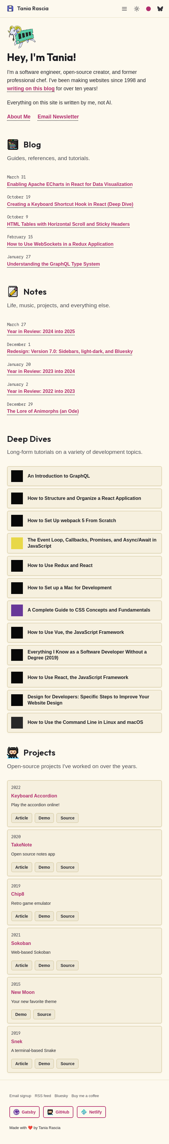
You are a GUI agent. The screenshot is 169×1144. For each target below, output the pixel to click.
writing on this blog (31, 88)
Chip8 (17, 894)
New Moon (23, 992)
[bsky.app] (160, 8)
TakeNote (21, 844)
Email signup (20, 1096)
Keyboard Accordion (34, 795)
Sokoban (21, 943)
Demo (44, 818)
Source (67, 818)
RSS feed (43, 1096)
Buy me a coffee (85, 1096)
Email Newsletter (58, 117)
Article (21, 818)
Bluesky (61, 1096)
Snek (16, 1041)
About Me (19, 117)
